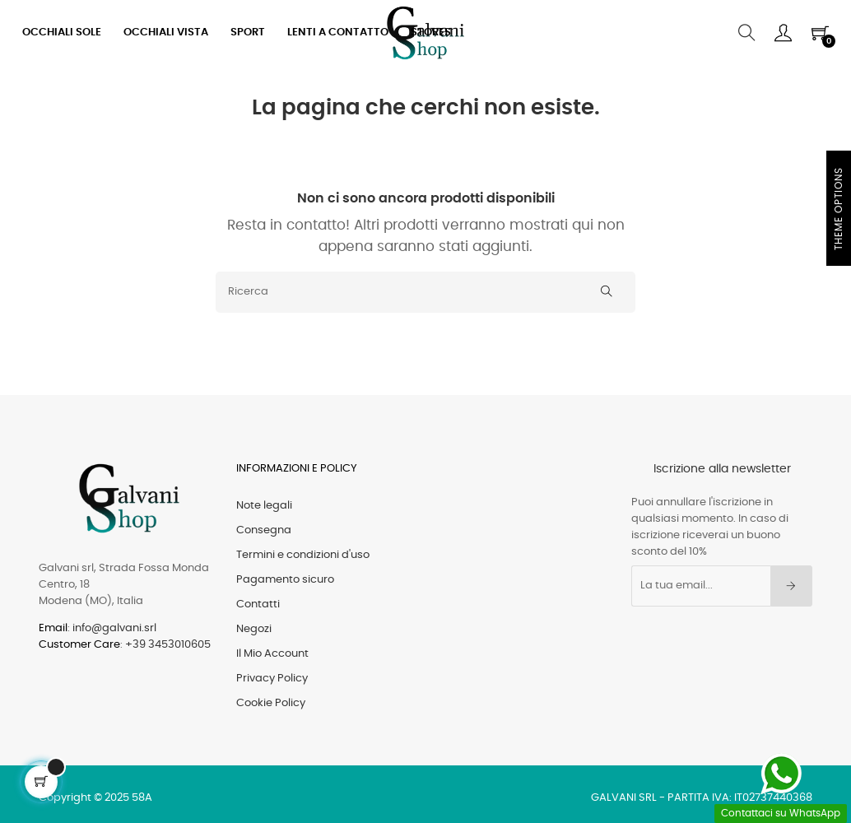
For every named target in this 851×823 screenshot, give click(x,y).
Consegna (263, 530)
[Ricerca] (425, 292)
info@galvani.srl (114, 628)
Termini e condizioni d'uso (303, 555)
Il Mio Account (272, 654)
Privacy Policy (272, 678)
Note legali (264, 505)
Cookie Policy (270, 703)
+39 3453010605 (168, 644)
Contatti (258, 604)
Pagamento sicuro (285, 579)
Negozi (254, 629)
